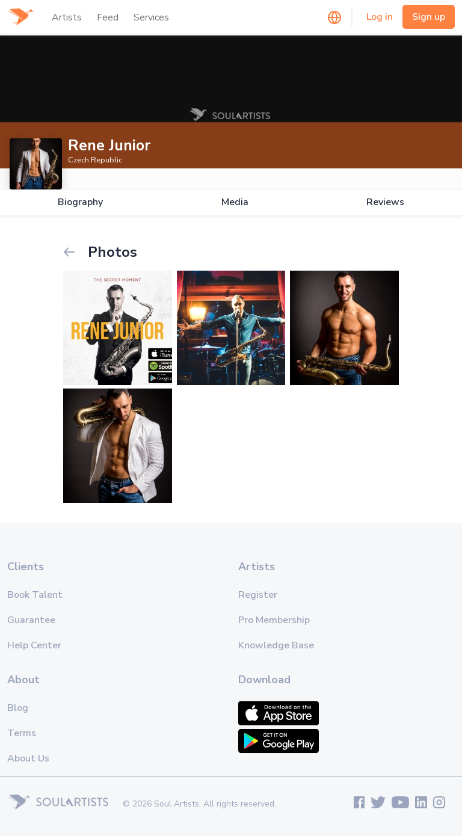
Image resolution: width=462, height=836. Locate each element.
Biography (80, 202)
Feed (108, 17)
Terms (21, 733)
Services (151, 17)
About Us (28, 758)
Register (257, 595)
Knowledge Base (276, 645)
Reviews (385, 202)
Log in (379, 16)
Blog (17, 708)
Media (234, 202)
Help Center (34, 645)
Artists (67, 17)
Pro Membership (274, 620)
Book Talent (35, 595)
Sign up (428, 16)
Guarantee (31, 620)
